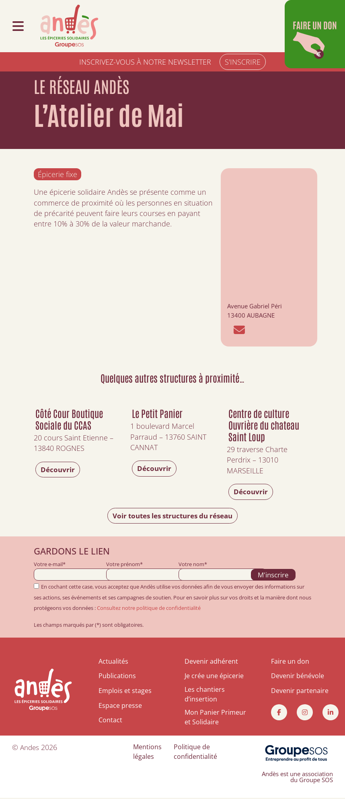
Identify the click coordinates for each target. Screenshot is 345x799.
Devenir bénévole (297, 676)
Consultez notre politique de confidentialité (149, 608)
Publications (117, 676)
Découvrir (58, 470)
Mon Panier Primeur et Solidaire (215, 718)
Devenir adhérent (211, 662)
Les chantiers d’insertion (205, 695)
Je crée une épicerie (214, 676)
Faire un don (290, 662)
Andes (30, 748)
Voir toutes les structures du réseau (172, 516)
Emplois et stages (125, 691)
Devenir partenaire (300, 691)
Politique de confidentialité (195, 753)
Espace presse (120, 705)
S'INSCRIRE (243, 62)
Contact (110, 720)
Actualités (113, 662)
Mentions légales (147, 753)
